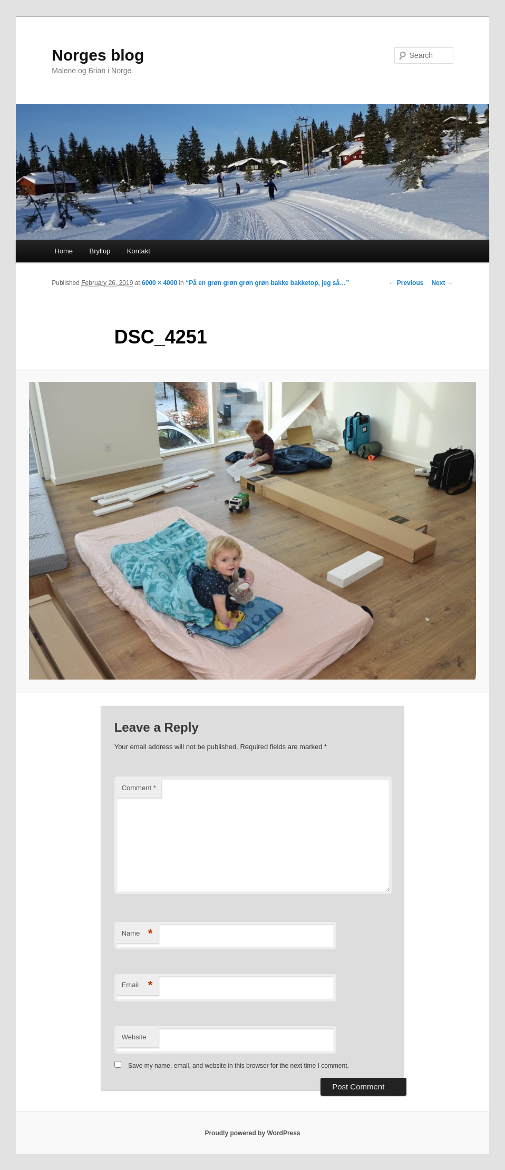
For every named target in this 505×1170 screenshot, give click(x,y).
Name (137, 933)
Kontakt (138, 251)
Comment (139, 788)
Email (137, 985)
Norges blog (98, 55)
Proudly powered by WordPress (252, 1133)
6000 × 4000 (159, 283)
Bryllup (100, 251)
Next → (442, 283)
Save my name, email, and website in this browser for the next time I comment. (238, 1065)
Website (134, 1037)
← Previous (406, 283)
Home (63, 251)
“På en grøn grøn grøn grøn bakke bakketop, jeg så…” (267, 283)
